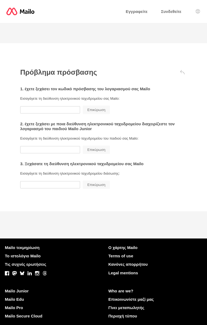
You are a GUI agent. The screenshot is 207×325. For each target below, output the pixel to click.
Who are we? (120, 291)
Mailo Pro (14, 307)
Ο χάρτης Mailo (122, 247)
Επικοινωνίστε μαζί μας (131, 299)
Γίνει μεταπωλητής (126, 307)
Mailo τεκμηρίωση (22, 247)
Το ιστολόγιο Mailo (23, 256)
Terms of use (120, 256)
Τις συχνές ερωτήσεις (25, 264)
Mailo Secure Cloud (23, 316)
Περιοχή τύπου (122, 316)
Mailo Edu (14, 299)
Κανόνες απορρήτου (128, 264)
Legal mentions (123, 273)
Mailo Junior (17, 291)
